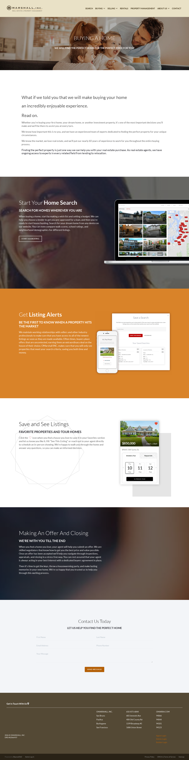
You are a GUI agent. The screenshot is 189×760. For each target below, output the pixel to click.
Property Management (143, 8)
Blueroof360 (17, 757)
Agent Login (161, 736)
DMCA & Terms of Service (166, 757)
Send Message (94, 669)
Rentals (124, 8)
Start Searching (30, 239)
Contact (176, 8)
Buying (100, 8)
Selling (113, 8)
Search (89, 8)
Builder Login (161, 742)
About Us (163, 8)
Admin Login (161, 739)
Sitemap (181, 757)
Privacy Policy (149, 757)
